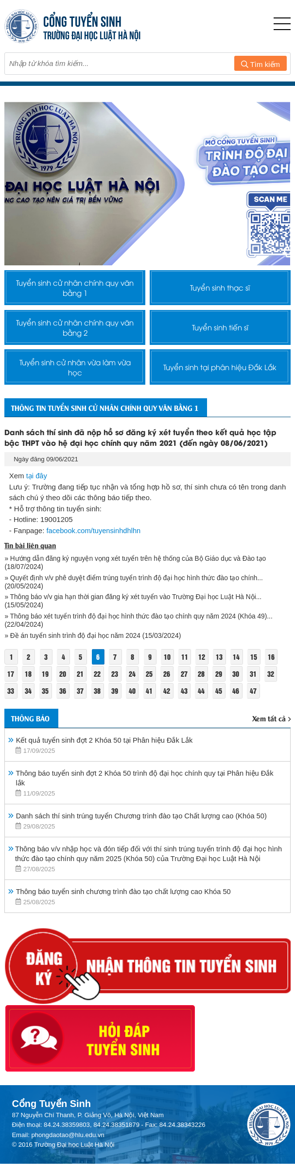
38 (99, 714)
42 (169, 714)
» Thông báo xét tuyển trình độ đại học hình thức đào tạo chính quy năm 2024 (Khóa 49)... (141, 639)
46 (240, 714)
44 (205, 714)
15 (258, 680)
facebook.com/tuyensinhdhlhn (94, 554)
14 (240, 680)
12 (205, 680)
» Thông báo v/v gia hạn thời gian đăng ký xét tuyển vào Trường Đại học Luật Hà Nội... (136, 620)
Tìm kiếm (260, 64)
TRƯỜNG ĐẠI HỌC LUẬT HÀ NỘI (91, 34)
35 (46, 714)
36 (63, 714)
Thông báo (32, 742)
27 (187, 697)
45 (222, 714)
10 (170, 680)
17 (10, 697)
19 (46, 697)
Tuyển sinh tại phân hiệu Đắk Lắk (219, 376)
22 (99, 697)
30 (240, 697)
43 (187, 714)
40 (134, 714)
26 (169, 697)
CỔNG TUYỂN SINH (82, 20)
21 (81, 697)
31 (258, 697)
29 (222, 697)
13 (223, 680)
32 (275, 697)
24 (134, 697)
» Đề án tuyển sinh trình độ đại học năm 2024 (74, 659)
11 (187, 680)
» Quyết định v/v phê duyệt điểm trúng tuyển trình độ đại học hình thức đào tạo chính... (136, 601)
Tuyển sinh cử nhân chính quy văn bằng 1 (74, 289)
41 (152, 714)
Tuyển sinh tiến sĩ (220, 332)
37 (81, 714)
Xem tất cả (271, 743)
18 (28, 697)
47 (258, 714)
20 (63, 697)
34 (28, 714)
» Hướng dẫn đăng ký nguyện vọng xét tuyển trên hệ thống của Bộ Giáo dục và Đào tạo (139, 582)
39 (116, 714)
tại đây (37, 499)
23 (116, 697)
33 (10, 714)
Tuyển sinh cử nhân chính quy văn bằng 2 (74, 332)
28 (205, 697)
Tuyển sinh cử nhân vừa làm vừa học (75, 376)
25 (152, 697)
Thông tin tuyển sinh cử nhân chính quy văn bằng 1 (114, 425)
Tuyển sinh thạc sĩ (220, 289)
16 (276, 680)
